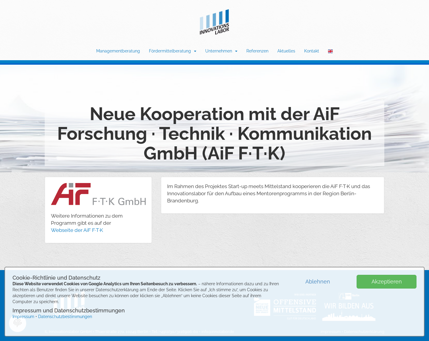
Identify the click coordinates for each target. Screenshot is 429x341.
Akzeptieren (387, 281)
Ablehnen (317, 281)
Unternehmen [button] (221, 51)
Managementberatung (118, 51)
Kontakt (311, 51)
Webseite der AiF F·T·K (77, 230)
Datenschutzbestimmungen (65, 316)
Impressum (23, 316)
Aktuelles (286, 51)
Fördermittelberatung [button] (172, 51)
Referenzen (257, 51)
